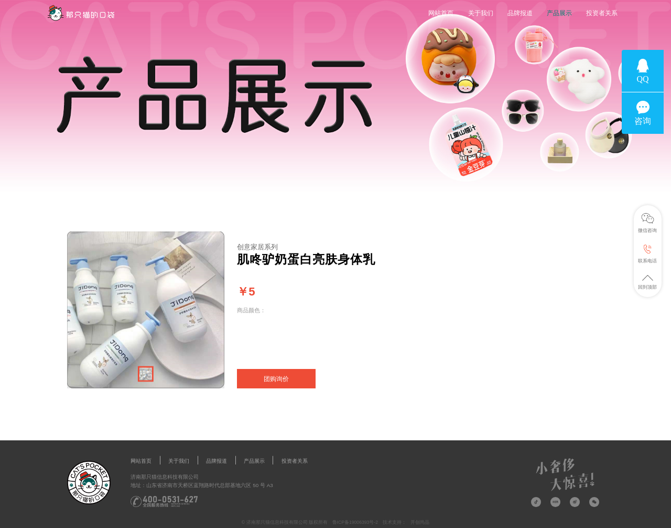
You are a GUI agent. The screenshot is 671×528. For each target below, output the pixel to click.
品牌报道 (520, 13)
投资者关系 (602, 13)
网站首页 (440, 13)
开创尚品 (419, 522)
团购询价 (276, 378)
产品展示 (559, 13)
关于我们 (480, 13)
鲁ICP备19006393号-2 (355, 522)
